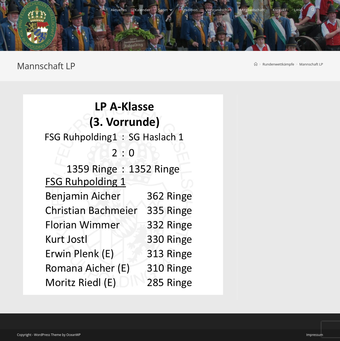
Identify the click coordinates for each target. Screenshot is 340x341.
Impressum (314, 335)
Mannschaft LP (311, 64)
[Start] (255, 64)
